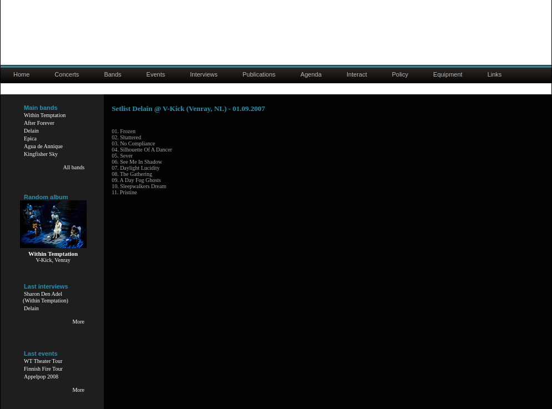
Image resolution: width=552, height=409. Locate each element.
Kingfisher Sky (41, 154)
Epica (30, 138)
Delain (31, 131)
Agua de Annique (43, 146)
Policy (400, 74)
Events (156, 74)
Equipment (448, 74)
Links (495, 74)
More (78, 322)
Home (21, 74)
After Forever (39, 123)
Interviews (204, 74)
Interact (357, 74)
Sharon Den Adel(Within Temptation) (45, 297)
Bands (112, 74)
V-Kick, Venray (53, 260)
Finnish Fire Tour (43, 369)
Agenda (311, 74)
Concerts (66, 74)
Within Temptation (45, 115)
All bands (73, 167)
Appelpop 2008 (41, 376)
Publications (259, 74)
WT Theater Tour (43, 361)
